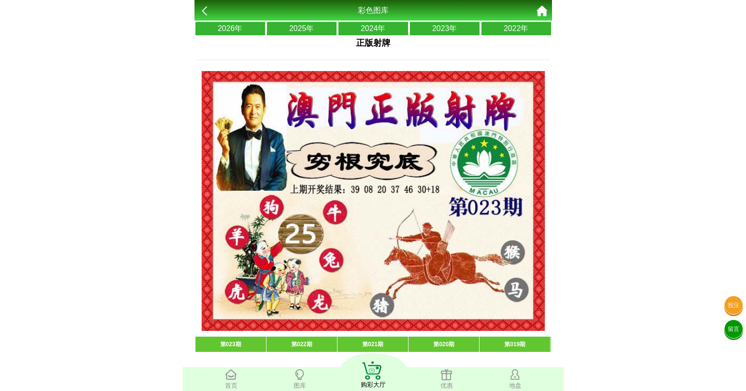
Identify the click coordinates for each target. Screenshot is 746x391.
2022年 (516, 28)
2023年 (444, 28)
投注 (733, 305)
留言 (733, 329)
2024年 (373, 28)
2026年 (230, 28)
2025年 (301, 28)
